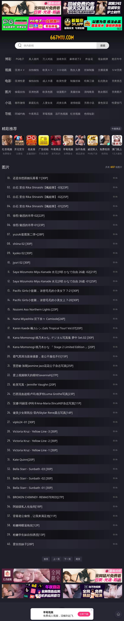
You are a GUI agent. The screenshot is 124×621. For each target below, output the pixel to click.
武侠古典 (62, 102)
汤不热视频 (61, 113)
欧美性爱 (62, 81)
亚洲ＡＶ (20, 70)
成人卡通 (48, 81)
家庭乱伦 (34, 102)
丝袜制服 (89, 70)
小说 (8, 103)
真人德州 (34, 59)
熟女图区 (103, 92)
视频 (8, 70)
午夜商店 (34, 113)
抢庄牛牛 (117, 59)
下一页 (67, 558)
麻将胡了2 (75, 59)
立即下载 (84, 614)
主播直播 (103, 70)
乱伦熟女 (103, 81)
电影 (8, 81)
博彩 (8, 59)
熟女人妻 (75, 70)
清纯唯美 (89, 92)
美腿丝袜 (75, 92)
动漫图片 (62, 92)
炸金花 (89, 59)
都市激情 (20, 102)
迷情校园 (75, 102)
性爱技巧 (117, 102)
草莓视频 (48, 113)
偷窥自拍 (20, 92)
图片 (8, 92)
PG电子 (20, 59)
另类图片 (117, 92)
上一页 (56, 558)
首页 (46, 558)
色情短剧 (89, 113)
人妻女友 (48, 102)
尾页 (78, 558)
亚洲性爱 (20, 81)
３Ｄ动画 (62, 70)
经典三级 (89, 81)
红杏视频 (75, 113)
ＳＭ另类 (117, 70)
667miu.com (62, 37)
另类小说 (89, 102)
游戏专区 (62, 59)
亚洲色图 (34, 92)
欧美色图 (48, 92)
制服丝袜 (75, 81)
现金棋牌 (103, 59)
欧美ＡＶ (48, 70)
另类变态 (117, 81)
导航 (8, 114)
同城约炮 (20, 113)
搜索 (102, 45)
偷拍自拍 (34, 81)
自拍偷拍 (34, 70)
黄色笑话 (103, 102)
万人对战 (48, 59)
